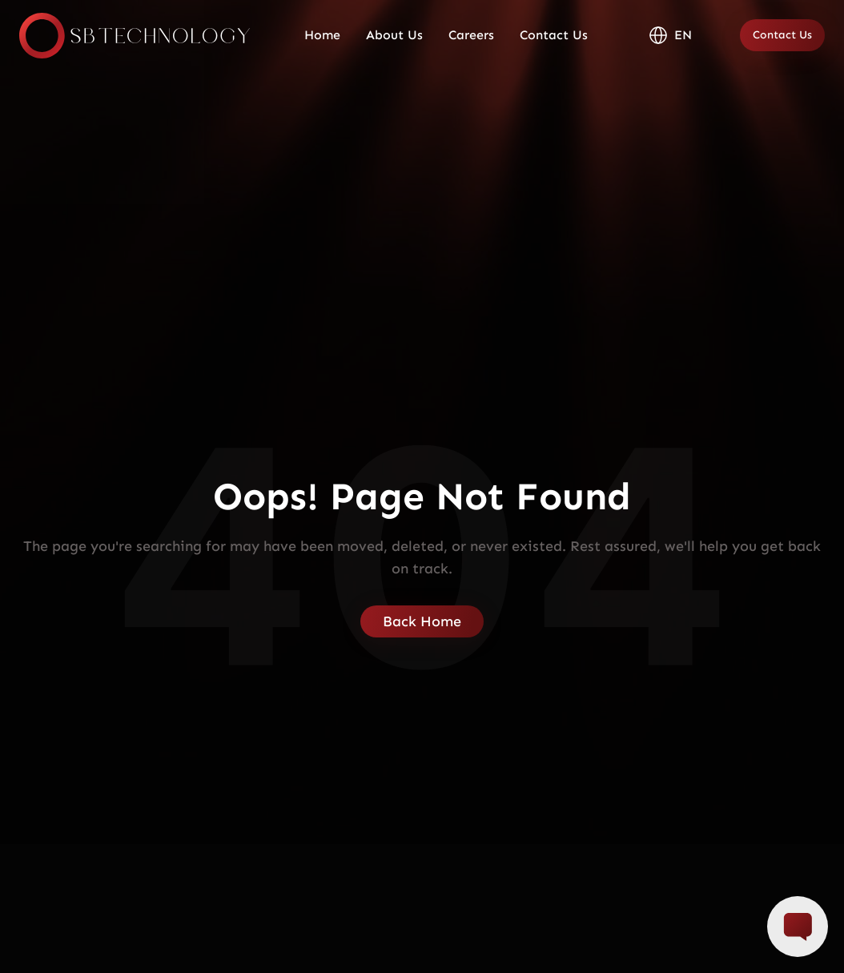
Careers (471, 34)
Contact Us (554, 34)
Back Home (422, 621)
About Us (394, 34)
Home (322, 34)
